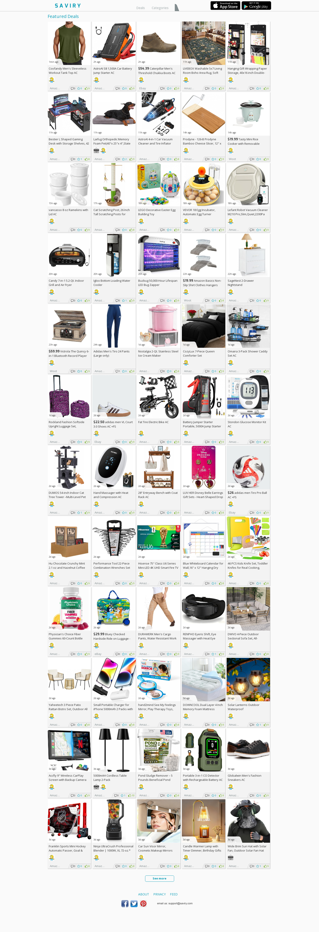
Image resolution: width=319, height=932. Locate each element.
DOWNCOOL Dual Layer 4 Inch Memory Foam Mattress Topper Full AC (203, 709)
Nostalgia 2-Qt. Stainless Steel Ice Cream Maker (158, 353)
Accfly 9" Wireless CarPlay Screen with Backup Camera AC (67, 780)
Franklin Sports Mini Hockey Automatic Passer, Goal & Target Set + (67, 850)
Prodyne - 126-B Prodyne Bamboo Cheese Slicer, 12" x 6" (202, 143)
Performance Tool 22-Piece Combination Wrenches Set (111, 565)
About (143, 894)
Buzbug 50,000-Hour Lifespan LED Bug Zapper (157, 283)
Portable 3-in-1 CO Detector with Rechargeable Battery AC (203, 778)
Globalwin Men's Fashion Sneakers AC (244, 778)
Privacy (159, 894)
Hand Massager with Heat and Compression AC (110, 495)
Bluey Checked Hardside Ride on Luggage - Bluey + (111, 638)
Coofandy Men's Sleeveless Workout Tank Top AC (67, 70)
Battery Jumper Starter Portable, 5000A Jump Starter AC (202, 426)
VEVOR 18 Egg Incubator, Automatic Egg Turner (199, 212)
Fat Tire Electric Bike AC (153, 422)
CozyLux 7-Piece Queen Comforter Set (199, 353)
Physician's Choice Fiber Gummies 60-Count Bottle (66, 636)
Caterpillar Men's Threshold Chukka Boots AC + (156, 72)
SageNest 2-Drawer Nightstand (241, 283)
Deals (140, 7)
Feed (174, 894)
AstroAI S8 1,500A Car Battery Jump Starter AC (112, 70)
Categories (160, 7)
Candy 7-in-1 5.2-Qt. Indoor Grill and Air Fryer (66, 283)
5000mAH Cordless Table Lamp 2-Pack (110, 778)
